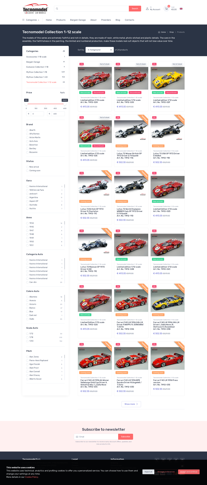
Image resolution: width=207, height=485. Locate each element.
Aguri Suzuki (34, 364)
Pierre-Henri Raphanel (38, 360)
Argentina (33, 197)
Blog (118, 20)
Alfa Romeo (34, 134)
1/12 (31, 334)
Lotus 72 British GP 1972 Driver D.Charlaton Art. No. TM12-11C (92, 211)
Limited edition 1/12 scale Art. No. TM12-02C (165, 268)
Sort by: (81, 50)
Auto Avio (33, 141)
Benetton (33, 145)
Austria (32, 208)
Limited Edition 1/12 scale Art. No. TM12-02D (165, 210)
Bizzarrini (33, 152)
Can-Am (33, 282)
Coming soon (34, 170)
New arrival (34, 167)
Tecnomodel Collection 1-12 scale (41, 82)
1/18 (31, 337)
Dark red (32, 315)
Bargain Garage (78, 20)
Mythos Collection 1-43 (37, 77)
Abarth (32, 130)
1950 (31, 242)
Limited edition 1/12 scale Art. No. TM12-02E (92, 154)
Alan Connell (34, 371)
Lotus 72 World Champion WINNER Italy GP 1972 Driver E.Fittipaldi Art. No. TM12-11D (130, 212)
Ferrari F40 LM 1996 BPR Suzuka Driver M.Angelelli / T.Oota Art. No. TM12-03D (129, 383)
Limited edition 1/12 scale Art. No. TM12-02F (165, 101)
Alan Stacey (34, 375)
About (93, 20)
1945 (31, 227)
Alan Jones (34, 357)
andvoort (33, 194)
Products (60, 20)
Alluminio (33, 297)
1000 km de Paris (36, 190)
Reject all (148, 472)
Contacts (129, 20)
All (64, 51)
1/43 (31, 341)
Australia (33, 205)
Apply (62, 92)
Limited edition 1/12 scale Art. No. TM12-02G (128, 101)
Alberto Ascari (35, 379)
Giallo (31, 319)
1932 (31, 223)
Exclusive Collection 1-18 (37, 67)
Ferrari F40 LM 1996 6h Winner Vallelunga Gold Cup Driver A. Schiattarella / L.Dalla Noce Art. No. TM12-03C (95, 383)
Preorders (106, 20)
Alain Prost (34, 368)
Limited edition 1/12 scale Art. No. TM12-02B (128, 268)
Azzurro (32, 304)
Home (49, 20)
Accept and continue (188, 472)
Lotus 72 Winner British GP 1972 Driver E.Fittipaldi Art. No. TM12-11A (129, 155)
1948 (31, 234)
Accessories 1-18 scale (36, 57)
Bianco (32, 308)
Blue (31, 312)
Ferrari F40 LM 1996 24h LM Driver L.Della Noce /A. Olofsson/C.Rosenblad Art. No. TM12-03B (166, 325)
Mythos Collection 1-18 (36, 72)
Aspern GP (33, 201)
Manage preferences (166, 472)
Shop (172, 32)
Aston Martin (34, 137)
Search (135, 8)
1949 (31, 238)
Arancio (32, 300)
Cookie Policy (31, 477)
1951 (31, 245)
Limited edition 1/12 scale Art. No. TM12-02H (92, 101)
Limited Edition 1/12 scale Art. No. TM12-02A (92, 323)
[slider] (26, 103)
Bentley (32, 148)
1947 (31, 230)
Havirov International (38, 186)
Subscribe (125, 436)
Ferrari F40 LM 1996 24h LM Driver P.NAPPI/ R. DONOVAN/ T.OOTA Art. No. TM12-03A (130, 325)
